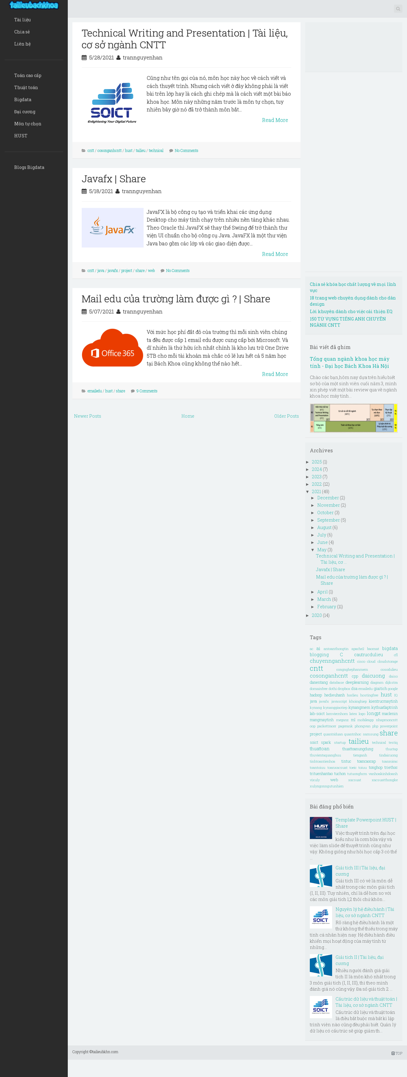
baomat (373, 648)
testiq (393, 742)
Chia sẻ (22, 32)
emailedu (95, 390)
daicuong (373, 675)
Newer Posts (87, 416)
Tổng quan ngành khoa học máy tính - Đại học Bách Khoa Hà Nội (350, 362)
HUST (21, 136)
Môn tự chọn (27, 124)
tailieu (140, 150)
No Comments (186, 150)
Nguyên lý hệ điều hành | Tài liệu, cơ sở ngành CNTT (365, 912)
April (323, 592)
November (329, 505)
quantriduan (333, 734)
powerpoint (389, 726)
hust (128, 150)
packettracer (326, 726)
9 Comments (147, 390)
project (126, 270)
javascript (339, 701)
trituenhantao (321, 773)
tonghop (376, 767)
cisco (361, 661)
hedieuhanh (334, 694)
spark (326, 742)
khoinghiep (358, 701)
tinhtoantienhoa (322, 761)
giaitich (380, 688)
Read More (275, 120)
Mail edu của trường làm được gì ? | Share (176, 298)
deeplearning (357, 682)
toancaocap (366, 761)
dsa (354, 688)
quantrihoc (352, 734)
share (140, 270)
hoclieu (352, 695)
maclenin (390, 713)
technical (156, 150)
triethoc (391, 767)
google (393, 688)
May (322, 550)
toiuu (362, 767)
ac (311, 648)
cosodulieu (389, 669)
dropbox (344, 688)
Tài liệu (22, 20)
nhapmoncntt (387, 719)
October (326, 512)
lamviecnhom (337, 713)
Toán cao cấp (27, 75)
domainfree (318, 688)
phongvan (362, 726)
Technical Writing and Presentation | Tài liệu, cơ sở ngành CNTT (185, 38)
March (324, 599)
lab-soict (317, 713)
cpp (355, 676)
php (375, 726)
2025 (317, 462)
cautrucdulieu (368, 654)
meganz (342, 719)
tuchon (340, 773)
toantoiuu (317, 767)
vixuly (315, 780)
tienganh (360, 755)
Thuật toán (26, 87)
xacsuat (354, 780)
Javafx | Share (114, 178)
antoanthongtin (336, 648)
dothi (333, 688)
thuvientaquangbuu (325, 755)
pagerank (345, 726)
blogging (319, 654)
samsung (371, 734)
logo (362, 713)
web (151, 270)
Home (187, 416)
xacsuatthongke (385, 780)
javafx (113, 270)
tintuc (346, 761)
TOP (397, 1053)
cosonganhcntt (109, 150)
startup (340, 742)
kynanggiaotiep (335, 707)
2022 (317, 484)
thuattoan (320, 749)
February (327, 607)
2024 (317, 469)
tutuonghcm (357, 773)
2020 (317, 615)
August (324, 527)
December (328, 498)
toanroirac (390, 761)
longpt (373, 713)
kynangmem (359, 707)
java (100, 270)
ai (318, 648)
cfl (396, 655)
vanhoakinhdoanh (383, 773)
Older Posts (286, 416)
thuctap (392, 749)
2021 (317, 491)
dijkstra (391, 682)
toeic (353, 767)
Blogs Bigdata (29, 167)
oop (312, 726)
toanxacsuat (337, 767)
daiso (393, 676)
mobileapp (365, 719)
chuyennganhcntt (332, 660)
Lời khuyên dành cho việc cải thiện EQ (351, 311)
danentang (319, 682)
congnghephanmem (352, 669)
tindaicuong (388, 755)
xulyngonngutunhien (327, 786)
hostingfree (369, 695)
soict (314, 742)
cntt (91, 150)
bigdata (390, 648)
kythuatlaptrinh (384, 707)
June (323, 542)
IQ (396, 695)
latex (353, 713)
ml (353, 719)
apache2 (358, 648)
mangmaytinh (322, 719)
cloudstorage (388, 661)
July (322, 535)
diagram (376, 682)
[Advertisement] (183, 467)
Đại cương (24, 111)
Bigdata (22, 99)
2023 (317, 477)
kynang (316, 707)
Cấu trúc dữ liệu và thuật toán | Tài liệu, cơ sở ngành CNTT (366, 1002)
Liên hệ (22, 44)
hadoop (316, 694)
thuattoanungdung (357, 748)
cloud (371, 661)
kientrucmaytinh (383, 701)
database (337, 682)
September (329, 520)
